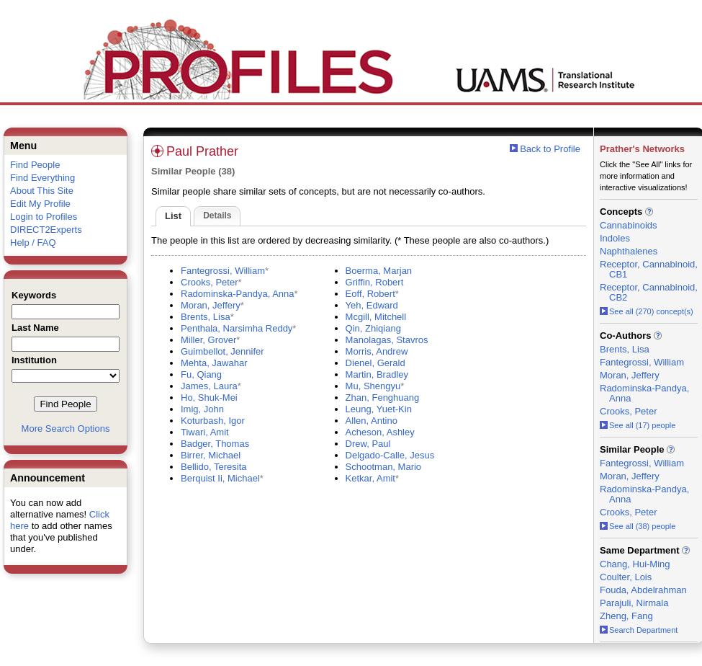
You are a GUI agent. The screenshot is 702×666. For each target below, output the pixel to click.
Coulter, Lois (626, 577)
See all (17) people (637, 425)
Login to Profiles (43, 216)
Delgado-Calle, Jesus (390, 455)
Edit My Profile (40, 203)
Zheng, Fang (626, 615)
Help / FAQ (33, 242)
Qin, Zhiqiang (373, 328)
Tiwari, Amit (205, 432)
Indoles (615, 238)
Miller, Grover (208, 339)
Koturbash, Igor (213, 420)
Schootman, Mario (384, 466)
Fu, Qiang (201, 374)
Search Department (639, 630)
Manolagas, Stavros (387, 339)
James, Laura (209, 386)
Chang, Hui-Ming (635, 564)
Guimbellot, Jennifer (222, 351)
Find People (35, 164)
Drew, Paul (368, 443)
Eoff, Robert (370, 293)
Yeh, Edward (372, 305)
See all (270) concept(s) (646, 311)
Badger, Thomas (215, 443)
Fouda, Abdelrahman (643, 590)
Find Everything (42, 177)
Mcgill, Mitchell (376, 316)
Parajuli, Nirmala (634, 603)
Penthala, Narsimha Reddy (236, 328)
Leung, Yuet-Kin (379, 409)
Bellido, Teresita (214, 466)
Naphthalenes (628, 251)
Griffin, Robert (375, 282)
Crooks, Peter (209, 282)
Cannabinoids (628, 225)
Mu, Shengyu (373, 386)
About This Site (41, 190)
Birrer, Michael (210, 455)
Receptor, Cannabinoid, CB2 (649, 292)
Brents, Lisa (205, 316)
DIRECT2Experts (46, 229)
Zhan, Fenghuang (383, 397)
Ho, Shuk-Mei (209, 397)
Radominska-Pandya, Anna (237, 293)
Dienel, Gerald (375, 363)
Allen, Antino (371, 420)
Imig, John (202, 409)
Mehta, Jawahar (214, 363)
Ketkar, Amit (370, 478)
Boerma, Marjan (379, 270)
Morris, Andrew (377, 351)
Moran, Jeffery (210, 305)
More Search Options (66, 428)
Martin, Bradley (377, 374)
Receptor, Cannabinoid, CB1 (649, 269)
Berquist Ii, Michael (220, 478)
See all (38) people (637, 526)
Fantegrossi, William (223, 270)
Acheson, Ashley (380, 432)
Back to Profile (550, 148)
